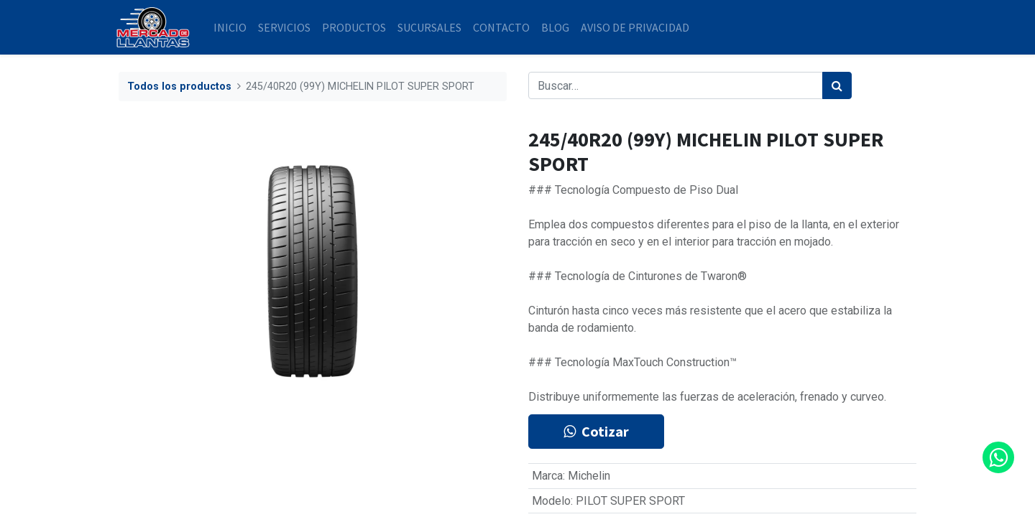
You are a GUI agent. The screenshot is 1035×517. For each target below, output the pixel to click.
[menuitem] (233, 27)
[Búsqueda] (837, 85)
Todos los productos (179, 86)
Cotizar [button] (596, 431)
